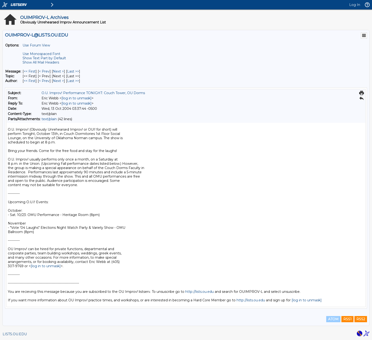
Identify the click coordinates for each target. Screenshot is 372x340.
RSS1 (347, 319)
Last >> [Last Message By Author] (73, 81)
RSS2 (360, 319)
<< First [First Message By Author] (30, 81)
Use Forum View (36, 45)
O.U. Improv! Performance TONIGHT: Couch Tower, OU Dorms (93, 93)
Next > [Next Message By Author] (58, 81)
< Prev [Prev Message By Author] (44, 81)
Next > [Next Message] (58, 71)
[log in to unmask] (76, 98)
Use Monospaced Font (41, 54)
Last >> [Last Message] (73, 71)
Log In (354, 5)
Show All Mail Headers (41, 62)
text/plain (49, 119)
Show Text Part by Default (44, 58)
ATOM (333, 319)
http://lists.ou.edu (199, 291)
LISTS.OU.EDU (15, 334)
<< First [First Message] (30, 71)
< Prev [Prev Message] (44, 71)
